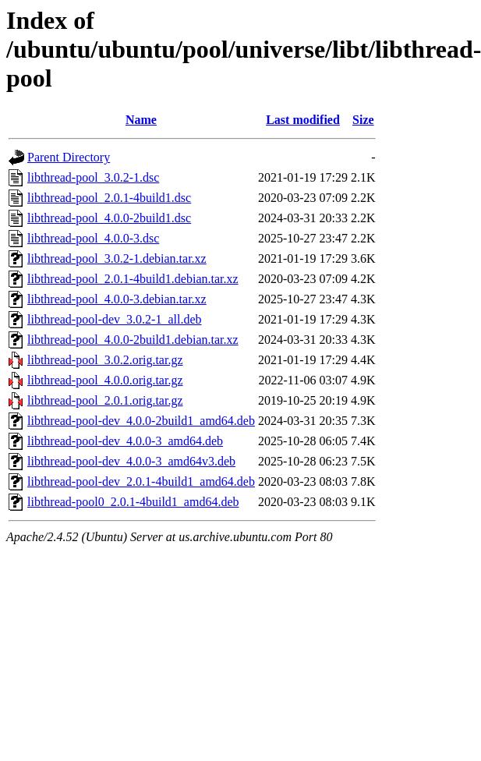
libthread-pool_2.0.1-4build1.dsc (109, 197)
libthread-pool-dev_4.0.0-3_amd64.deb (125, 441)
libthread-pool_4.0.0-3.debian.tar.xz (117, 299)
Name (141, 119)
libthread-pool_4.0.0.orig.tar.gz (105, 380)
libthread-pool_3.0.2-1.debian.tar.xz (117, 258)
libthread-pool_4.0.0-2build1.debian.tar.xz (133, 339)
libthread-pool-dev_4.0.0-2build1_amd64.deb (141, 420)
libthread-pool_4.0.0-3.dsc (93, 238)
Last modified (303, 119)
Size (363, 119)
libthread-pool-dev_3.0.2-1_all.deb (114, 319)
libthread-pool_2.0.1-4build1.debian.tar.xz (133, 278)
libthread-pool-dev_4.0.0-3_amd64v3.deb (131, 461)
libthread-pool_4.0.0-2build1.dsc (109, 218)
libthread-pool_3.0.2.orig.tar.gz (105, 359)
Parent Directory (68, 157)
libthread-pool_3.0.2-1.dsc (93, 177)
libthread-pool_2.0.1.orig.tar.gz (105, 400)
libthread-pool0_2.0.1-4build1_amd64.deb (133, 501)
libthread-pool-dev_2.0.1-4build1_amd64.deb (141, 481)
